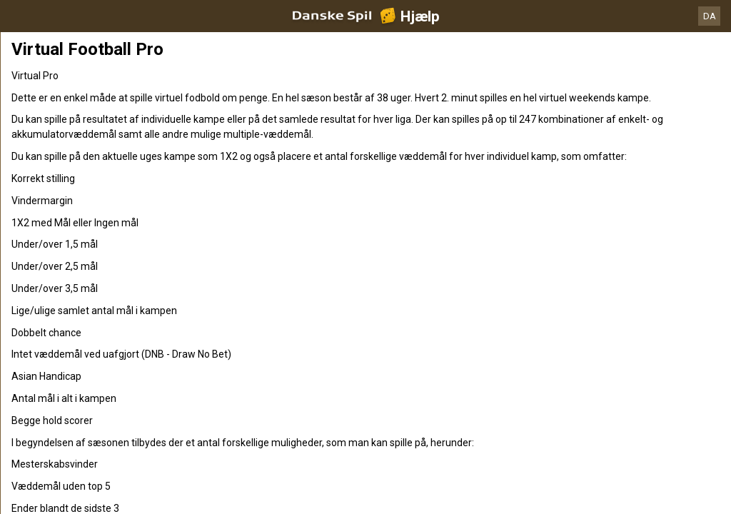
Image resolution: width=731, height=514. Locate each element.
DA (709, 16)
